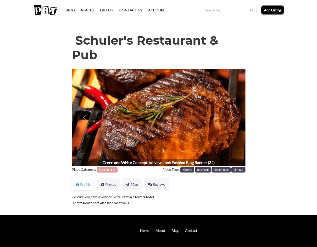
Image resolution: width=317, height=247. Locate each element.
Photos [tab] (108, 184)
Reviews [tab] (156, 184)
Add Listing (272, 10)
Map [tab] (132, 184)
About (160, 230)
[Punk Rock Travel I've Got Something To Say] (45, 10)
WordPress (71, 241)
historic (187, 169)
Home (144, 230)
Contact (191, 230)
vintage (238, 169)
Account (157, 10)
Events (106, 10)
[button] (85, 117)
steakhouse (221, 169)
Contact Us (130, 10)
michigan (203, 169)
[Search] (224, 10)
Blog (70, 10)
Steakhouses (107, 169)
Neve (37, 241)
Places (87, 10)
